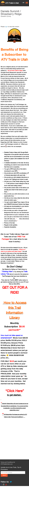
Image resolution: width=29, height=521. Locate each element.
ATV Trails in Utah (10, 3)
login (6, 26)
